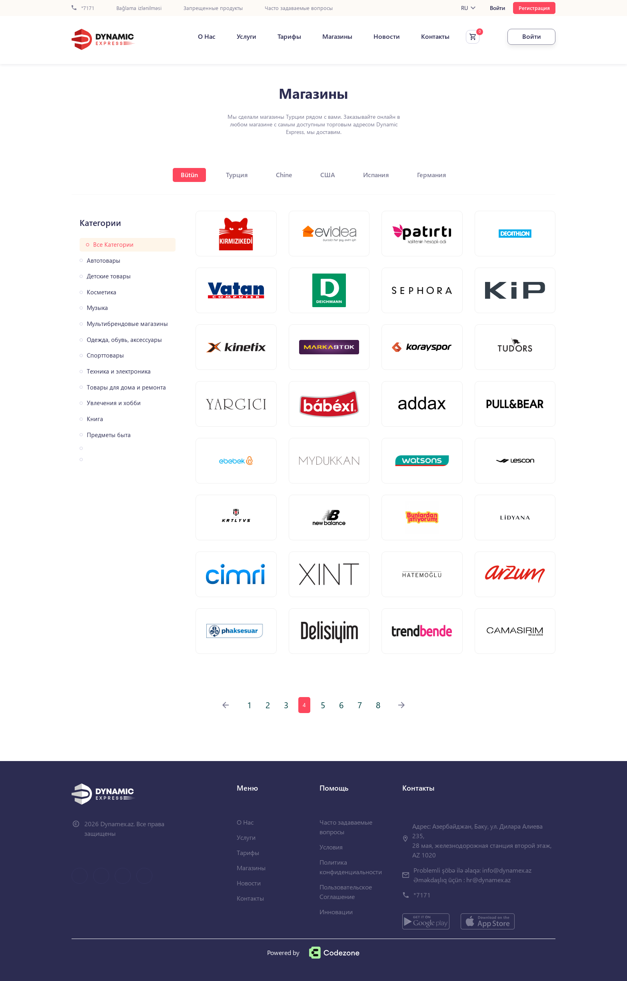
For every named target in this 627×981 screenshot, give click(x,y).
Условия (331, 847)
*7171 (83, 8)
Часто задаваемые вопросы (299, 8)
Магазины (337, 36)
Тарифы (289, 36)
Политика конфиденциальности (350, 867)
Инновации (336, 911)
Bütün (189, 174)
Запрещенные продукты (213, 8)
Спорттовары (105, 355)
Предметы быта (109, 435)
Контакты (435, 36)
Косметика (101, 292)
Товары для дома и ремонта (126, 387)
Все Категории (113, 244)
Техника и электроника (119, 371)
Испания (376, 174)
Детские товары (109, 276)
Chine (284, 174)
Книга (95, 419)
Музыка (97, 308)
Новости (386, 36)
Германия (431, 174)
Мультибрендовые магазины (127, 324)
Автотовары (103, 260)
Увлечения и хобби (114, 403)
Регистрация (534, 7)
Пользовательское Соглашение (345, 892)
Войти (497, 8)
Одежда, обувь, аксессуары (124, 340)
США (327, 174)
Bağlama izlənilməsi (139, 8)
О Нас (207, 36)
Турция (237, 174)
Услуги (246, 36)
